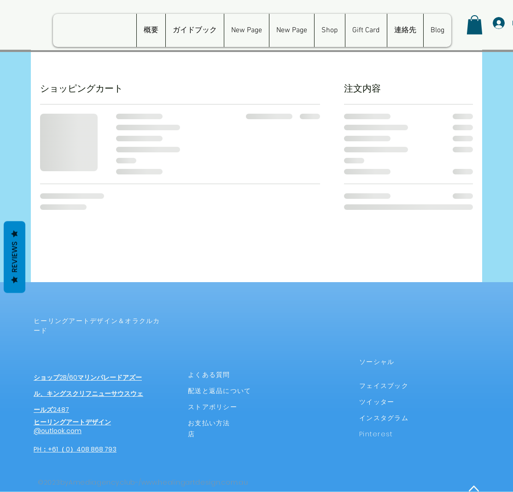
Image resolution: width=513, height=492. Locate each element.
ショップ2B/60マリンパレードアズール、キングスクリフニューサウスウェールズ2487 (88, 393)
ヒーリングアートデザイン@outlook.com (72, 426)
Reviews (14, 257)
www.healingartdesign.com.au (194, 482)
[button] (474, 25)
